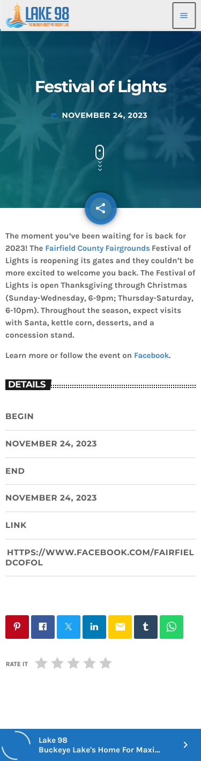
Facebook (151, 355)
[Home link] (37, 15)
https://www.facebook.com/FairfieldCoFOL (99, 557)
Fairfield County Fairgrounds (97, 248)
